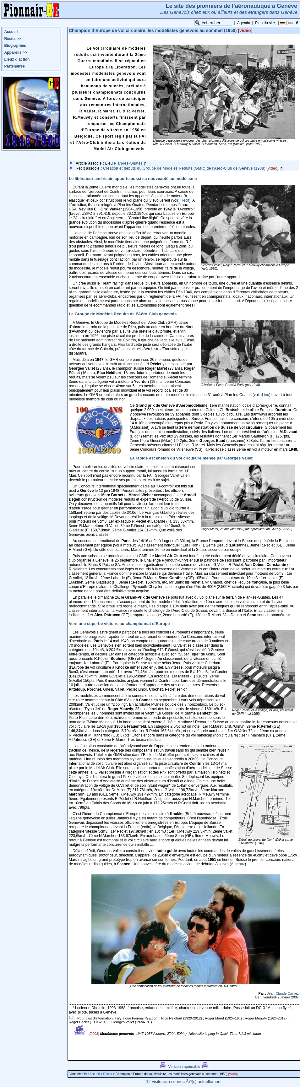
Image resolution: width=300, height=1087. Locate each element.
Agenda (243, 23)
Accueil (11, 32)
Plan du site (265, 23)
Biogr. (136, 436)
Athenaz (238, 864)
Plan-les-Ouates (128, 163)
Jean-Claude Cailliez (283, 993)
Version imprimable (184, 1066)
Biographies (15, 45)
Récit (185, 200)
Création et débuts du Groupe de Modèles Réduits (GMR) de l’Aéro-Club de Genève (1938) (191, 168)
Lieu (265, 395)
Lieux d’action (17, 59)
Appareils (15, 52)
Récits (12, 38)
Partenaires (14, 66)
